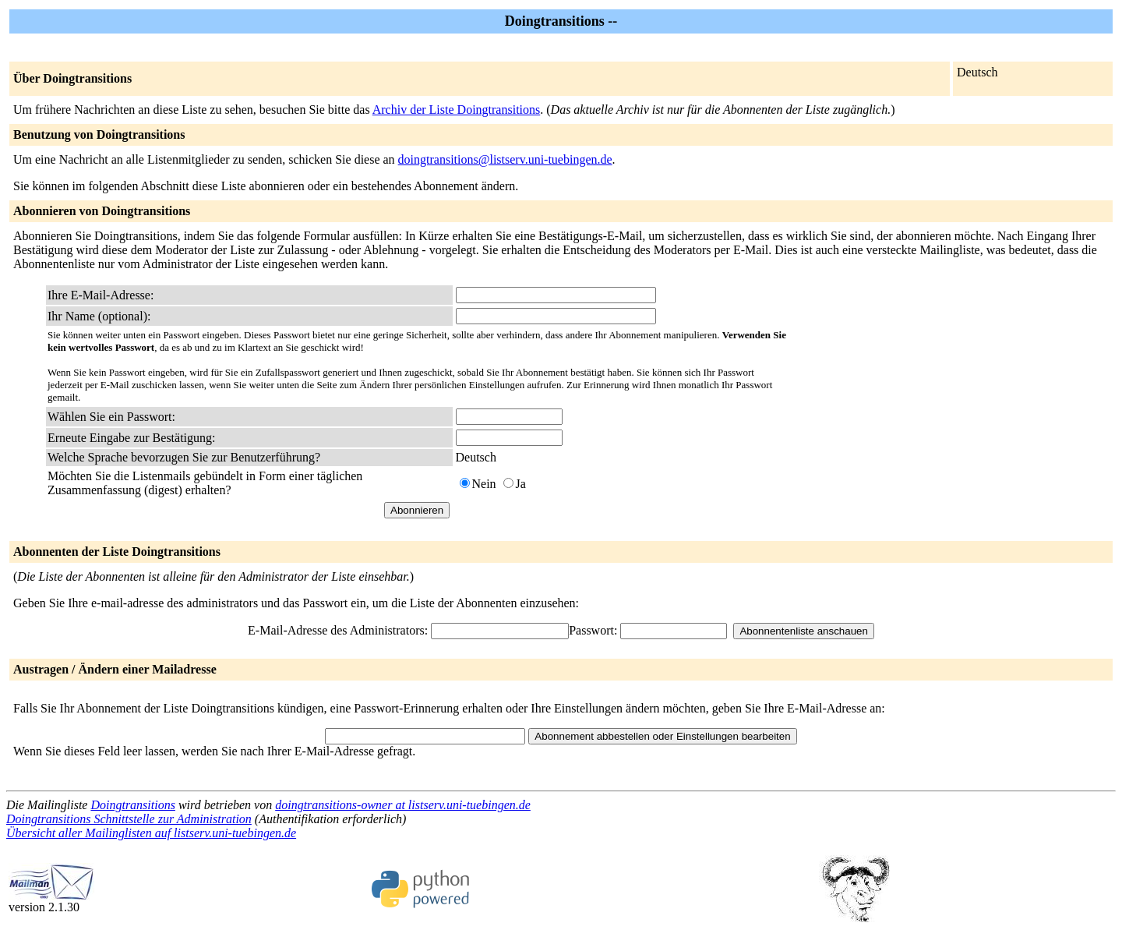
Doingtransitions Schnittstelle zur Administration (129, 819)
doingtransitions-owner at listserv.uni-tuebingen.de (403, 804)
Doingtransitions (132, 804)
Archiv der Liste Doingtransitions (456, 109)
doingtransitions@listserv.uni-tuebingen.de (505, 159)
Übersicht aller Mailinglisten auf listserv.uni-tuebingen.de (151, 833)
